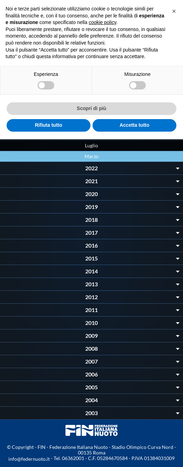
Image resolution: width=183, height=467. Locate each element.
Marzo (91, 156)
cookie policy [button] (102, 22)
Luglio (91, 145)
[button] (174, 11)
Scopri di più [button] (91, 108)
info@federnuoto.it (29, 459)
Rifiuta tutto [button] (48, 125)
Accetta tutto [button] (135, 125)
